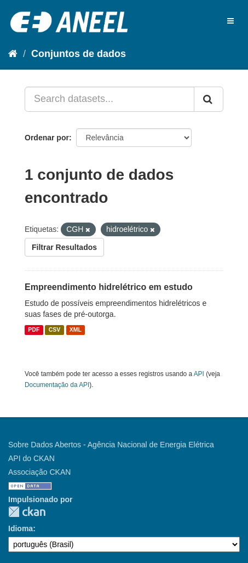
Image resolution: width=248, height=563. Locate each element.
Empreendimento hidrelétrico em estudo (109, 287)
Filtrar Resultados (64, 247)
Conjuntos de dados (78, 53)
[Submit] (208, 99)
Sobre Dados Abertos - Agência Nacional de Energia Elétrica (111, 444)
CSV (55, 330)
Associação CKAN (39, 472)
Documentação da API (57, 385)
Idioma (20, 528)
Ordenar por (47, 137)
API (199, 374)
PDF (33, 330)
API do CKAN (31, 458)
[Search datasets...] (109, 99)
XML (76, 330)
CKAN (26, 511)
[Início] (13, 53)
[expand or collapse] (230, 21)
